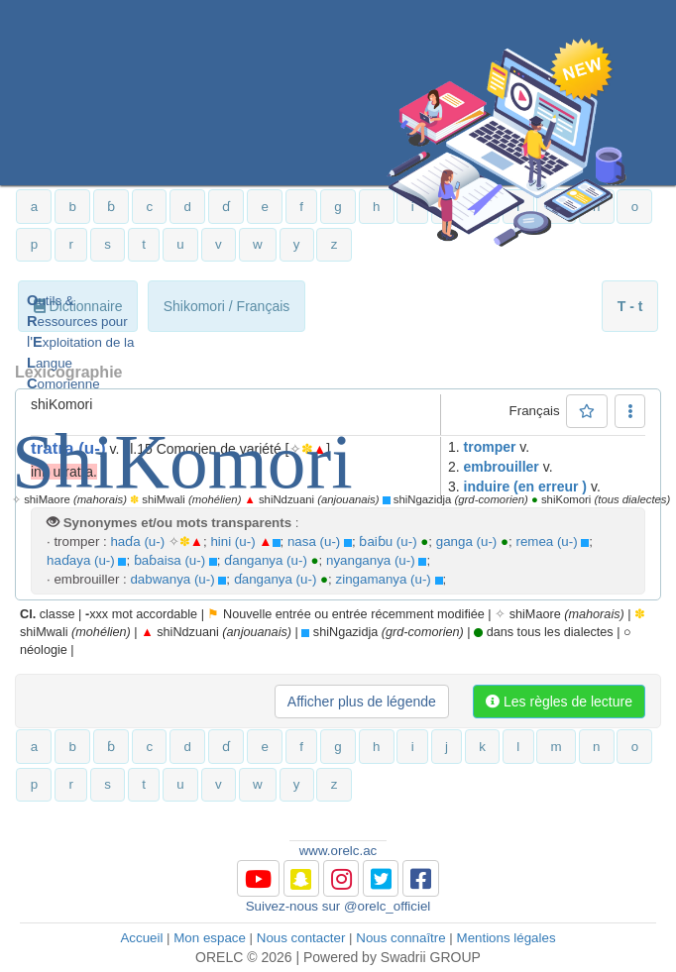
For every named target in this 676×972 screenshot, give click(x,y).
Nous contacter (301, 937)
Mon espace (209, 937)
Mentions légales (506, 937)
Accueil (141, 937)
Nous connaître (400, 937)
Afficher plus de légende (361, 701)
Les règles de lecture (559, 701)
